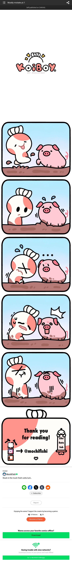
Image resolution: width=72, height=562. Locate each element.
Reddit (48, 487)
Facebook (30, 487)
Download (36, 535)
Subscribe (37, 493)
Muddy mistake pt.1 (16, 2)
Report (36, 503)
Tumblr (42, 487)
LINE (24, 487)
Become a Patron (36, 519)
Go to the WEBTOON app (36, 558)
